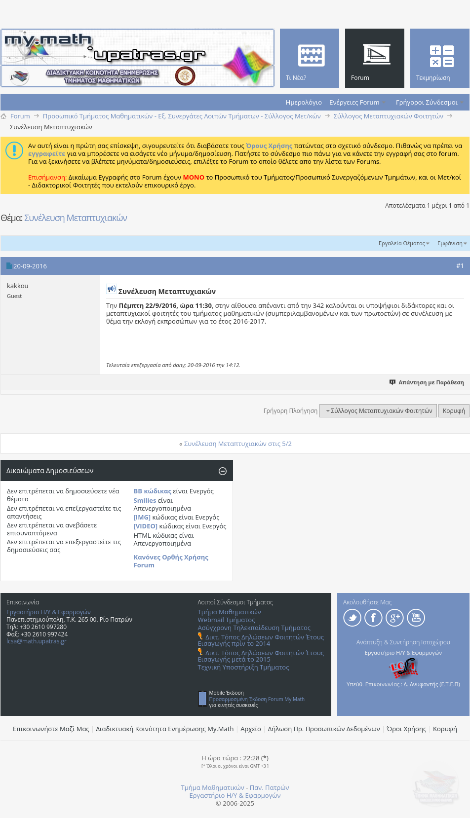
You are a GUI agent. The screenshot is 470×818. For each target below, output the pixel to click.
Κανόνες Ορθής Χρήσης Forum (171, 561)
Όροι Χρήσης (407, 728)
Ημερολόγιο (304, 102)
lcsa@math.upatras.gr (36, 641)
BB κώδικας (152, 490)
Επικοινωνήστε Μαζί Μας (51, 728)
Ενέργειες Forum (354, 102)
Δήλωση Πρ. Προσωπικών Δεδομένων (324, 728)
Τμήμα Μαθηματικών (229, 611)
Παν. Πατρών (269, 787)
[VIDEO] (146, 525)
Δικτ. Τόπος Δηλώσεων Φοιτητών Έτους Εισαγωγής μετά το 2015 (261, 656)
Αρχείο (250, 728)
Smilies (145, 500)
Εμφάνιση (450, 243)
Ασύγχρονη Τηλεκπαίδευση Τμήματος (254, 627)
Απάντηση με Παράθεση (427, 382)
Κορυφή (454, 411)
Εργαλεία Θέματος (402, 243)
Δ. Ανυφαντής (421, 684)
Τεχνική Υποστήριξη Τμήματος (243, 667)
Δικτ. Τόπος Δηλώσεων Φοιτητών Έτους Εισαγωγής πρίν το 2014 (261, 640)
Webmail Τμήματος (226, 619)
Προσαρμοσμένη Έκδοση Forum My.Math (257, 699)
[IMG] (142, 517)
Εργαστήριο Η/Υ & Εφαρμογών (48, 612)
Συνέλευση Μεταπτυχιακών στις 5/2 (238, 443)
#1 (460, 265)
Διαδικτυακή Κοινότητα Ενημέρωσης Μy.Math (165, 728)
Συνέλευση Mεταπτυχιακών (75, 217)
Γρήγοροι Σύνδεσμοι (427, 102)
